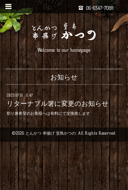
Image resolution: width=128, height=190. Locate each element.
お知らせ (64, 77)
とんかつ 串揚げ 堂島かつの (50, 133)
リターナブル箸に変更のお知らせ (58, 103)
